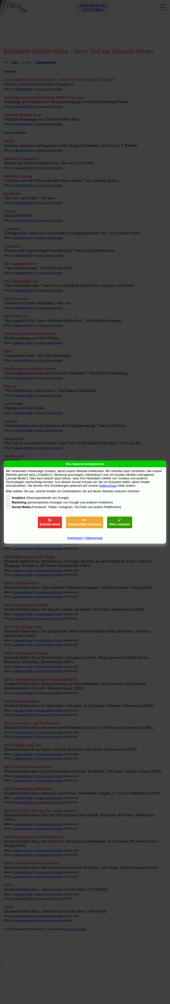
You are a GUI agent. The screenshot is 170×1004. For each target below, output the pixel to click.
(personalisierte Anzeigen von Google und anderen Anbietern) (62, 502)
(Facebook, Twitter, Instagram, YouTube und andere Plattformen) (66, 507)
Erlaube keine (50, 522)
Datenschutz (108, 485)
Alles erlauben (119, 522)
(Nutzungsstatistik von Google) (40, 498)
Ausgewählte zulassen (84, 522)
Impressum (75, 538)
